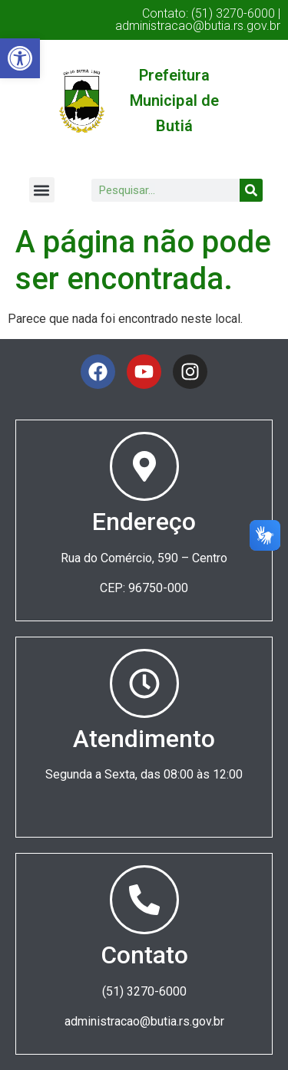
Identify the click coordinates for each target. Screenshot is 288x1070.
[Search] (251, 190)
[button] (42, 189)
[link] (20, 58)
